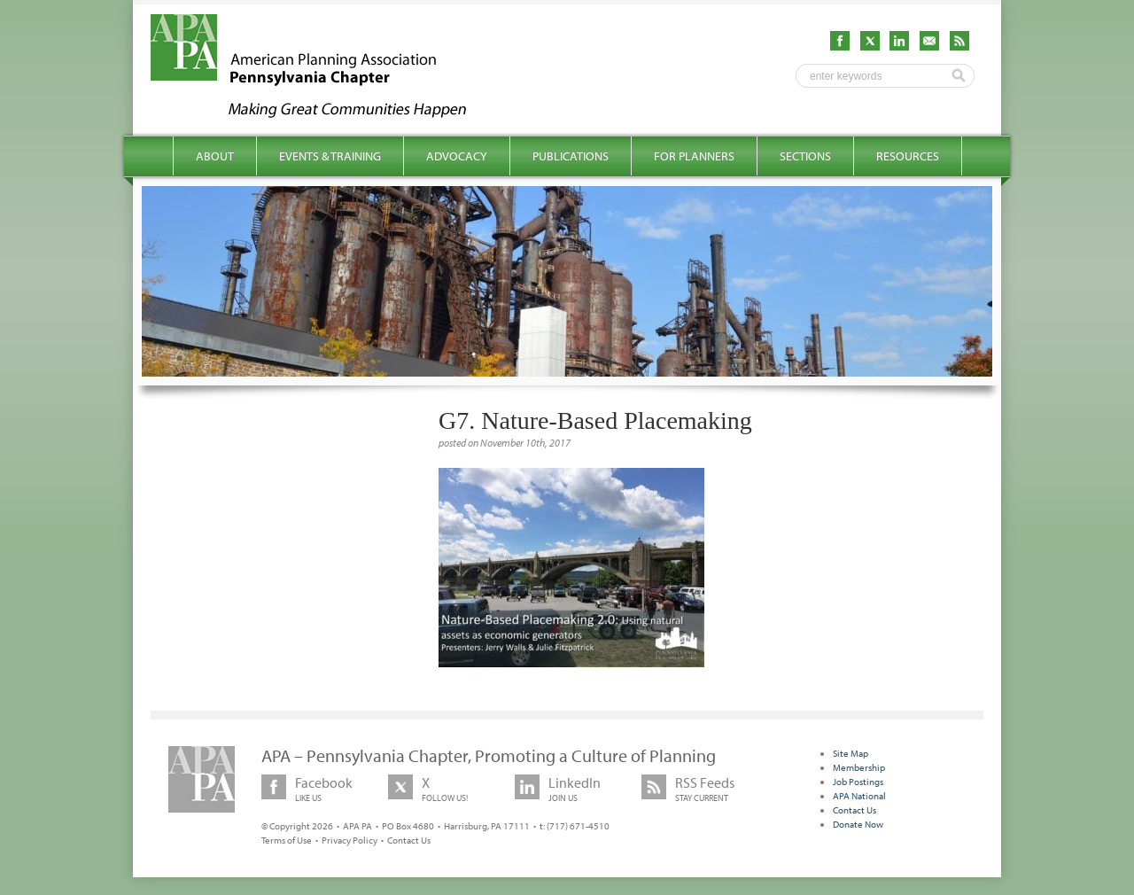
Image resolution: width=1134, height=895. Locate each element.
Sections (805, 156)
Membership (859, 767)
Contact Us (409, 840)
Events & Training (330, 156)
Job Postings (858, 781)
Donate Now (858, 824)
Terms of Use (286, 840)
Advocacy (456, 156)
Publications (570, 156)
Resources (907, 156)
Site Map (850, 753)
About (215, 156)
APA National (859, 796)
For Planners (694, 156)
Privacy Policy (349, 840)
